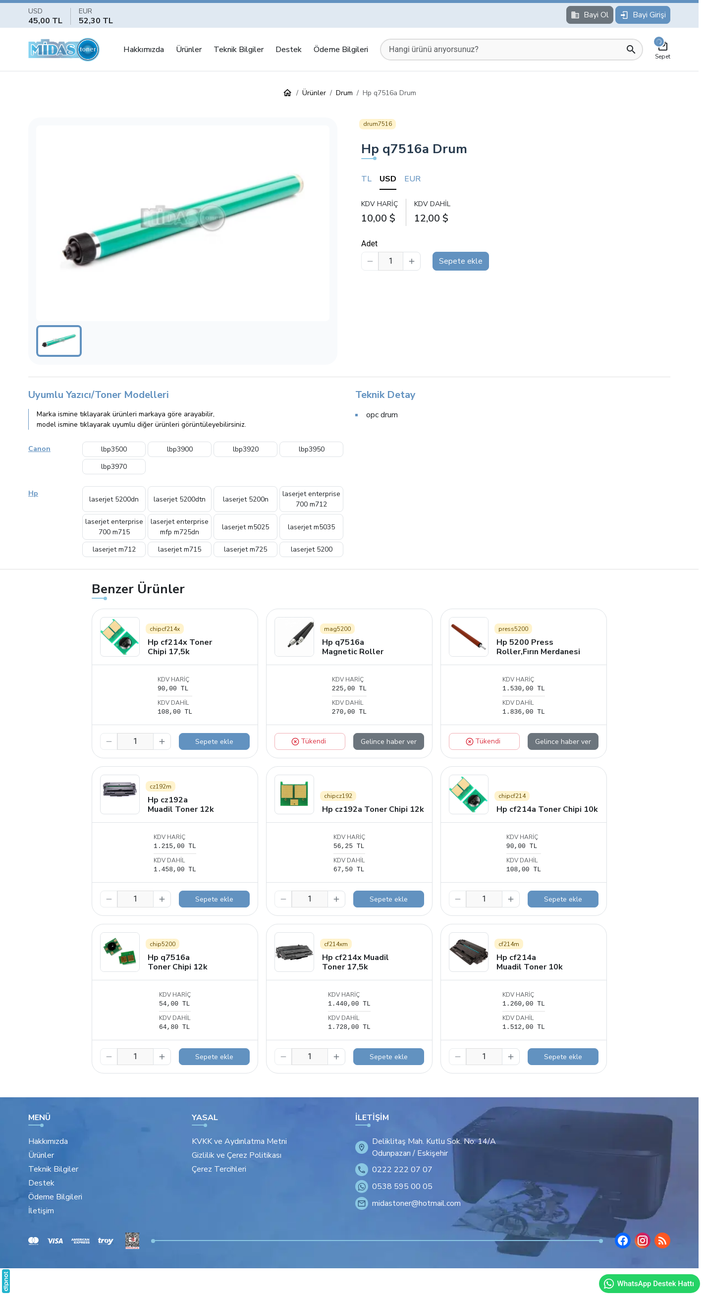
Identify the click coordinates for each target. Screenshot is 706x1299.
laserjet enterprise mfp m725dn (180, 527)
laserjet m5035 (311, 527)
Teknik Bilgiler (239, 49)
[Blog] (662, 1240)
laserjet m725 (245, 549)
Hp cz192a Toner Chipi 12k (373, 809)
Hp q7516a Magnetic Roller (352, 647)
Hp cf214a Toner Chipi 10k (547, 809)
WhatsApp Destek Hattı (648, 1284)
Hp (33, 493)
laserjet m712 (114, 549)
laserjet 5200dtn (180, 499)
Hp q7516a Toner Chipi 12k (178, 962)
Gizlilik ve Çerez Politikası (236, 1155)
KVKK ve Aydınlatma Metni (239, 1141)
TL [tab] (366, 178)
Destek (288, 49)
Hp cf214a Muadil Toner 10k (529, 962)
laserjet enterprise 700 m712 (311, 499)
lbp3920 (246, 449)
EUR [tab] (412, 178)
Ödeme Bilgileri (341, 49)
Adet (369, 243)
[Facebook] (623, 1240)
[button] (182, 223)
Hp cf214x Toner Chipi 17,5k (180, 647)
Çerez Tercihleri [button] (219, 1169)
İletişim (41, 1210)
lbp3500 (114, 449)
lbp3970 (114, 466)
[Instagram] (643, 1240)
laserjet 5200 (311, 549)
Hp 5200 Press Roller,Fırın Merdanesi (538, 647)
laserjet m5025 (245, 527)
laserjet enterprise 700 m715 (114, 527)
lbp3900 (180, 449)
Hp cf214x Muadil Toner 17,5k (355, 962)
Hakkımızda (143, 49)
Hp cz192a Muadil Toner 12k (181, 804)
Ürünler (189, 49)
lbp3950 (312, 449)
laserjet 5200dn (114, 499)
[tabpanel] (515, 212)
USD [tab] (388, 178)
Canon (39, 448)
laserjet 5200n (246, 499)
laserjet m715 (179, 549)
